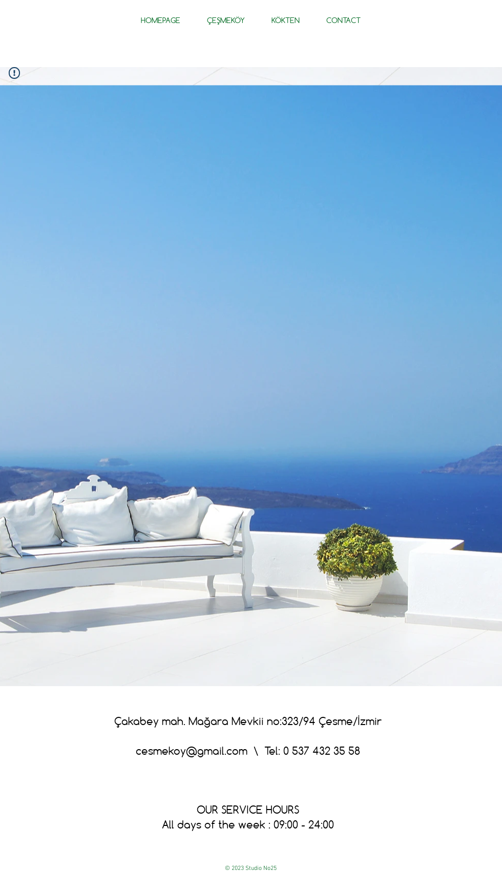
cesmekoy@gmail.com (191, 750)
